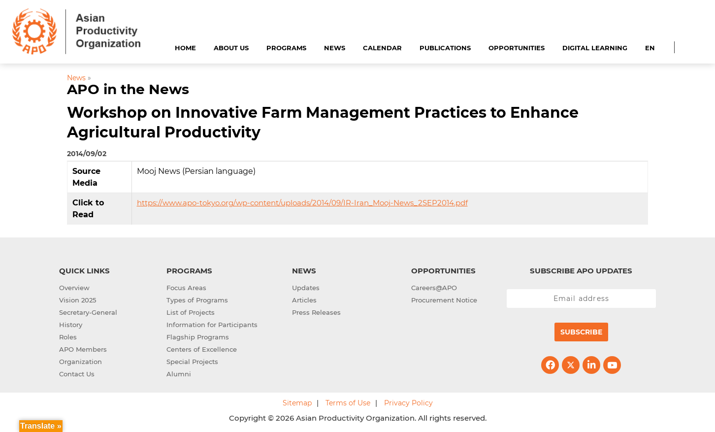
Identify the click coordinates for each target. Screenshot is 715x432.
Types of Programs (197, 300)
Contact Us (77, 374)
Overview (74, 288)
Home (185, 48)
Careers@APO (434, 288)
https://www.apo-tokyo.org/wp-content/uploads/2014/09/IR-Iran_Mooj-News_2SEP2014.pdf (302, 202)
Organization (80, 362)
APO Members (83, 349)
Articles (304, 300)
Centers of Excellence (201, 349)
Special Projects (192, 362)
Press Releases (316, 312)
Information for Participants (212, 325)
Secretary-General (88, 312)
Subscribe (581, 332)
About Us (231, 48)
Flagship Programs (197, 337)
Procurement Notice (444, 300)
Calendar (382, 48)
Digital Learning (594, 48)
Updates (306, 288)
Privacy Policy (408, 403)
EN (650, 48)
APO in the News (128, 89)
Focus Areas (186, 288)
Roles (68, 337)
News (334, 48)
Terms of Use (347, 403)
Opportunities (516, 48)
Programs (286, 48)
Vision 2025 (77, 300)
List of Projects (190, 312)
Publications (445, 48)
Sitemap (297, 403)
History (70, 325)
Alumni (178, 374)
